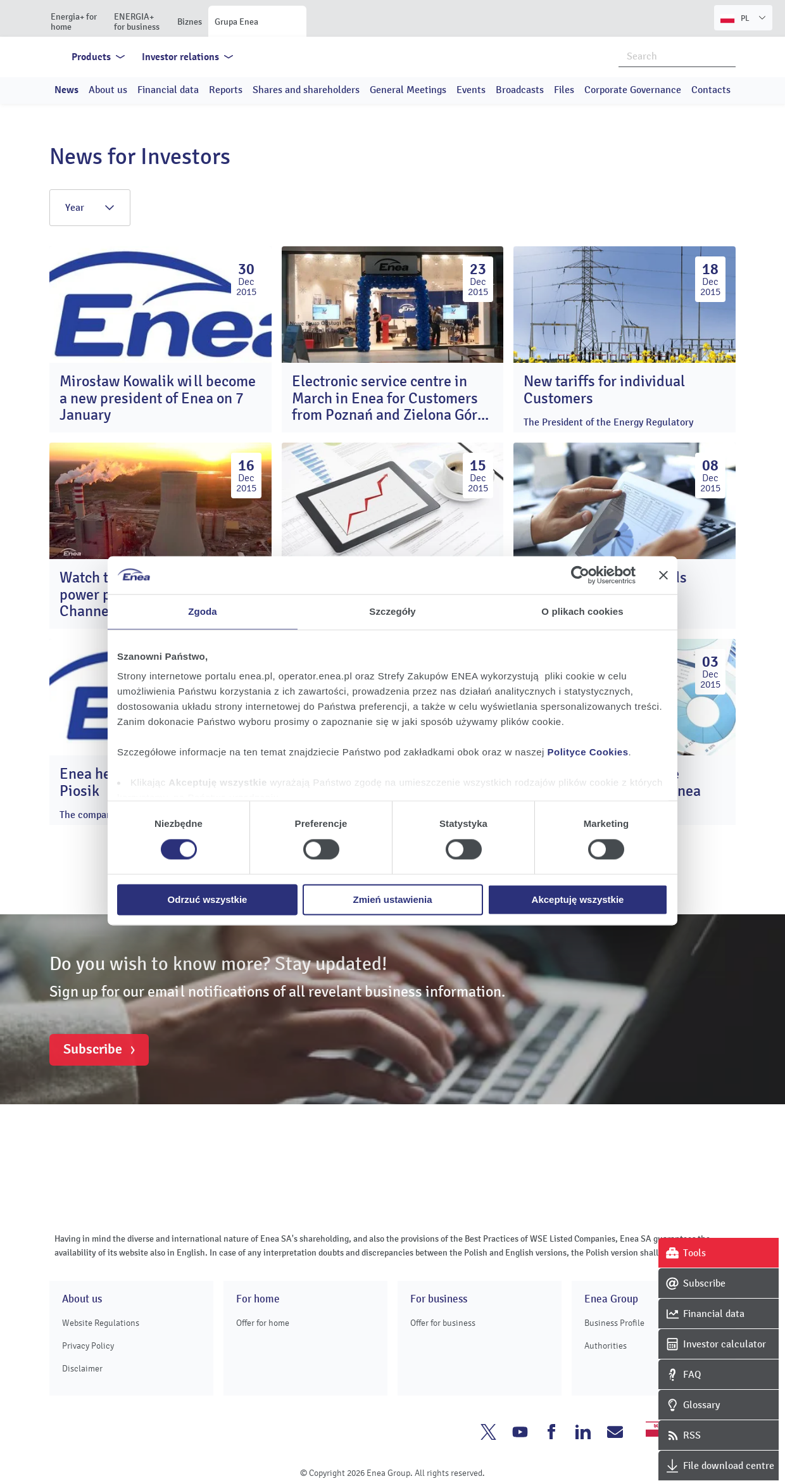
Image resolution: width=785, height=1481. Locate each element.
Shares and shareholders (306, 90)
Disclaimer (82, 1368)
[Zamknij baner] (663, 574)
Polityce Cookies (588, 752)
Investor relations (180, 57)
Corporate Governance (632, 90)
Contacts (711, 90)
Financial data (168, 90)
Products (91, 57)
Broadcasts (520, 90)
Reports (225, 90)
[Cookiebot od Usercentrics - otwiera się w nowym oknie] (580, 574)
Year (90, 207)
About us (108, 90)
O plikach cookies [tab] (582, 611)
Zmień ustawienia (392, 899)
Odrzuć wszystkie (208, 899)
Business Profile (614, 1323)
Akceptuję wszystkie (578, 899)
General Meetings (408, 90)
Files (564, 90)
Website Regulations (100, 1323)
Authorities (605, 1345)
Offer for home (262, 1323)
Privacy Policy (88, 1345)
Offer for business (442, 1323)
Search (726, 55)
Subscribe (92, 1049)
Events (471, 90)
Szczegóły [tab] (392, 611)
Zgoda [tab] (202, 611)
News (66, 90)
